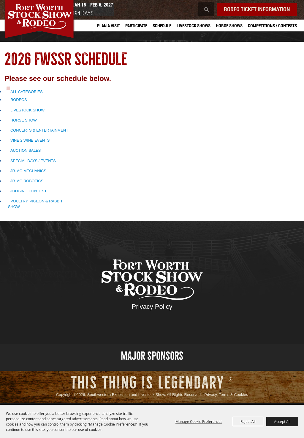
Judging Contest (28, 192)
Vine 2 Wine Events (30, 141)
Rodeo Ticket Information (255, 9)
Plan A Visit (108, 26)
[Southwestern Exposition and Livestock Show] (44, 23)
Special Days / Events (33, 161)
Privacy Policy (152, 307)
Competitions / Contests (272, 26)
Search (202, 10)
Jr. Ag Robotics (26, 182)
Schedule (162, 26)
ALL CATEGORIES (26, 93)
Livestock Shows (193, 26)
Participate (136, 26)
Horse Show (23, 121)
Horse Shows (229, 26)
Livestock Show (27, 111)
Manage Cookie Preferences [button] (198, 421)
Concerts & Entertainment (39, 131)
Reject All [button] (248, 421)
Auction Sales (25, 151)
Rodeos (18, 101)
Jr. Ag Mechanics (28, 172)
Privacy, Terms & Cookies (226, 396)
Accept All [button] (282, 421)
